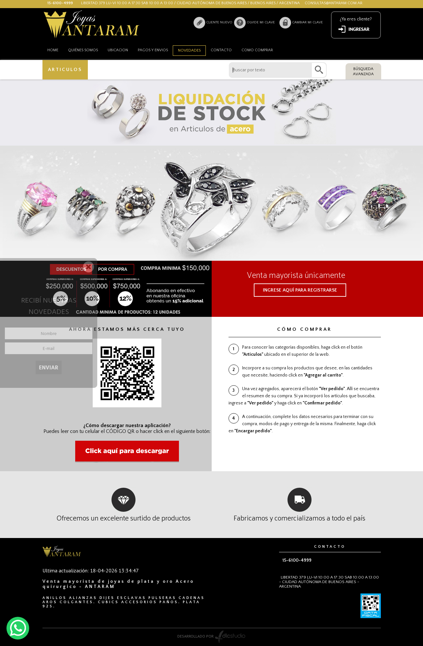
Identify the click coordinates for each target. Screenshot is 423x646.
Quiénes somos (83, 50)
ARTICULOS (65, 69)
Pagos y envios (153, 50)
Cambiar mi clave (307, 22)
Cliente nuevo (219, 22)
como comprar (257, 50)
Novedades (189, 50)
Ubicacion (118, 50)
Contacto (221, 50)
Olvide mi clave (261, 22)
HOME (52, 50)
